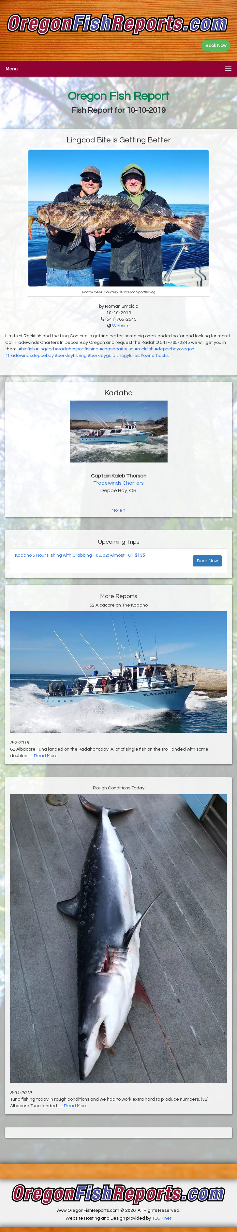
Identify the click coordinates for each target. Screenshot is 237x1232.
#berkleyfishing (71, 355)
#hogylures (128, 355)
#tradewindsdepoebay (29, 355)
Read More (46, 756)
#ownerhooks (155, 355)
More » (118, 510)
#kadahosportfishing (76, 349)
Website (121, 326)
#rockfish (144, 349)
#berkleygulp (101, 355)
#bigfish (27, 349)
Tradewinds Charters (118, 483)
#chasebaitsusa (116, 349)
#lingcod (45, 349)
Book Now (207, 561)
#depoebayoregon (174, 349)
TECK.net (161, 1218)
